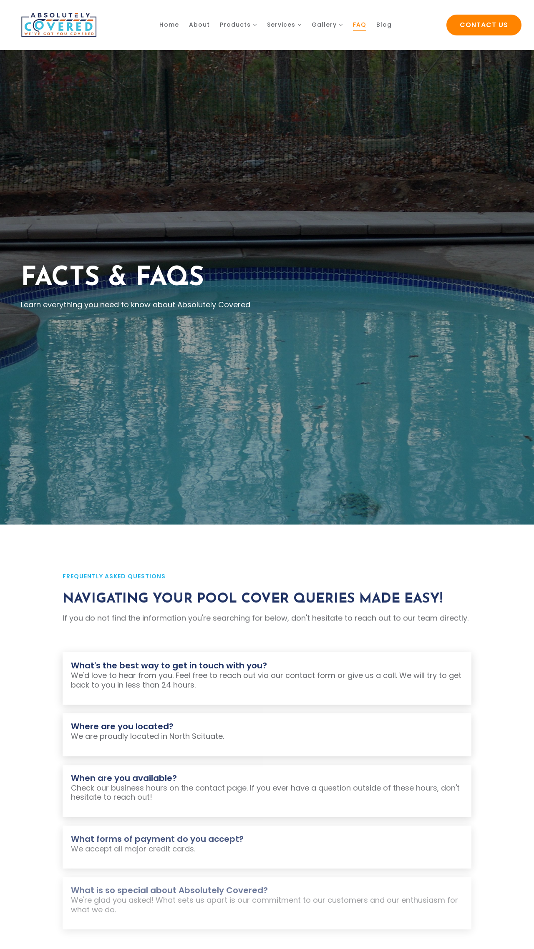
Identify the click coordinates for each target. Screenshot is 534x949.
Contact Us (484, 25)
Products (235, 24)
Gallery (324, 24)
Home (169, 24)
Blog (384, 24)
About (199, 24)
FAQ (359, 24)
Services (281, 24)
